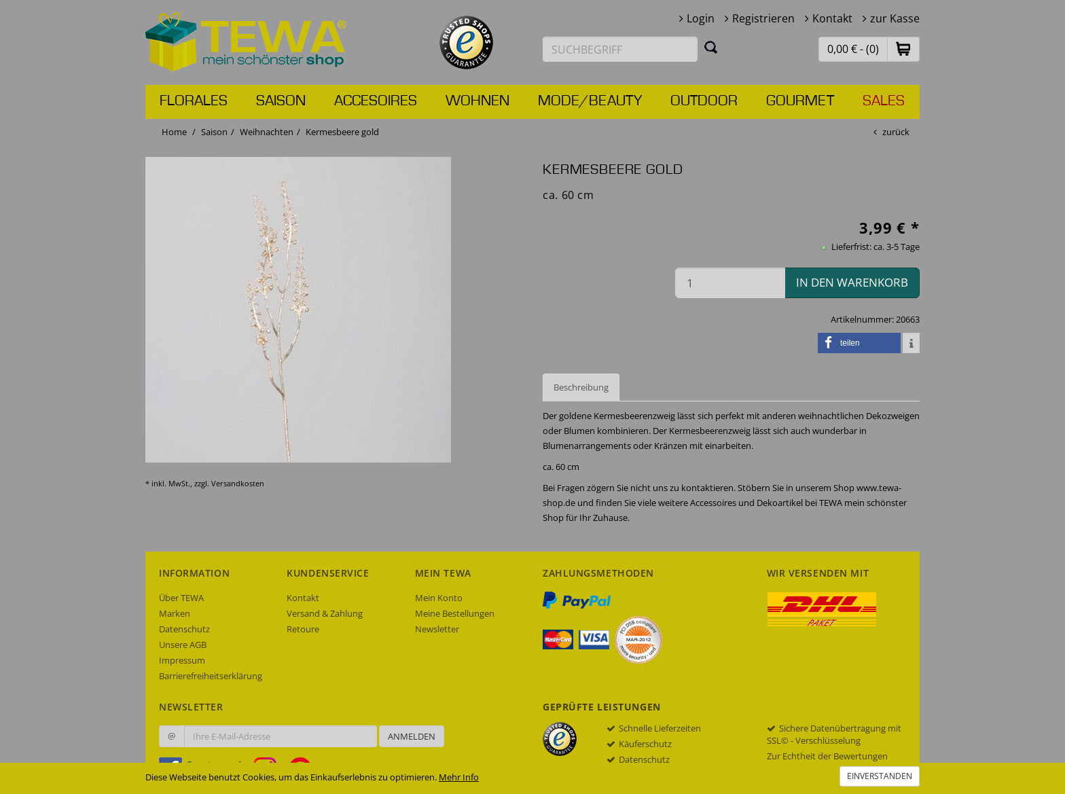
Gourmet (800, 101)
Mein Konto (439, 598)
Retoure (303, 629)
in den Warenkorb (852, 282)
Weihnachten (266, 132)
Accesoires (375, 101)
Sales (884, 101)
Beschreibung (581, 387)
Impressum (182, 660)
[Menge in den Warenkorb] (730, 283)
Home (174, 132)
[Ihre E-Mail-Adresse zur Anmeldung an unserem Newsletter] (280, 736)
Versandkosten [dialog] (237, 483)
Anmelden (411, 736)
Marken (174, 613)
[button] (903, 48)
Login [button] (701, 18)
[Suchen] (711, 47)
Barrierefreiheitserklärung (210, 676)
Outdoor (704, 101)
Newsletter (437, 629)
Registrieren (763, 18)
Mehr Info (459, 777)
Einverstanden (879, 776)
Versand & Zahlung (325, 613)
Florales (194, 101)
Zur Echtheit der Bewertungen (827, 756)
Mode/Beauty (590, 101)
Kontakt (832, 18)
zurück (895, 132)
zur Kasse (895, 18)
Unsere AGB (182, 644)
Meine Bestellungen (454, 613)
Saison (281, 101)
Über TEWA (181, 598)
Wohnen (477, 101)
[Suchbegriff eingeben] (620, 49)
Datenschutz (184, 629)
